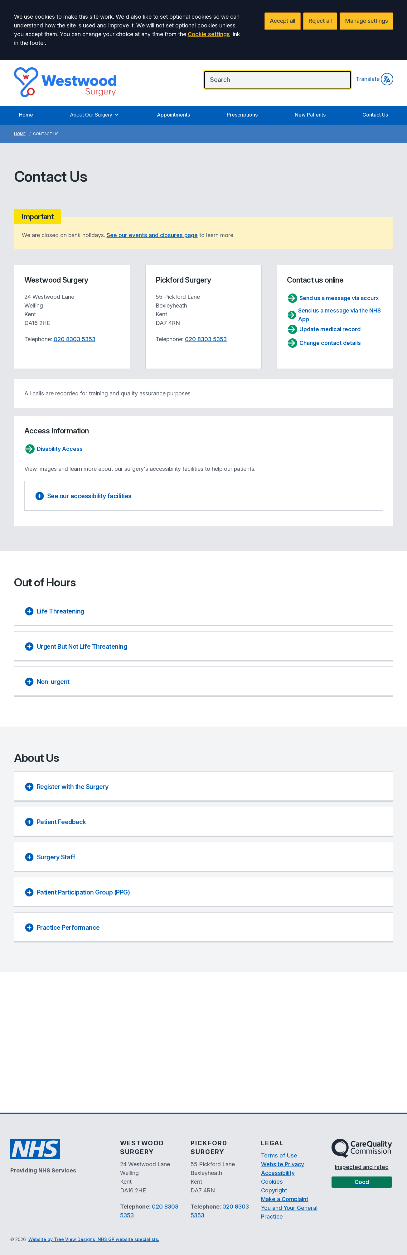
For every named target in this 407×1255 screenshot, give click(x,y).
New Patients (310, 115)
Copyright (274, 1190)
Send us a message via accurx (333, 298)
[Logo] (65, 82)
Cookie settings (209, 34)
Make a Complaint (284, 1199)
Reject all (320, 20)
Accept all (282, 20)
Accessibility (278, 1173)
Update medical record (324, 329)
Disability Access (53, 449)
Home (26, 115)
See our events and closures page (152, 235)
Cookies (272, 1181)
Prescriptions (242, 115)
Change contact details (324, 343)
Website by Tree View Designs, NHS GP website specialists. (93, 1239)
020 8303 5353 (74, 339)
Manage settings (366, 20)
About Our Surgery (95, 115)
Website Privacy (282, 1164)
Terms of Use (279, 1155)
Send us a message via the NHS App (334, 314)
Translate (374, 79)
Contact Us (375, 115)
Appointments (173, 115)
